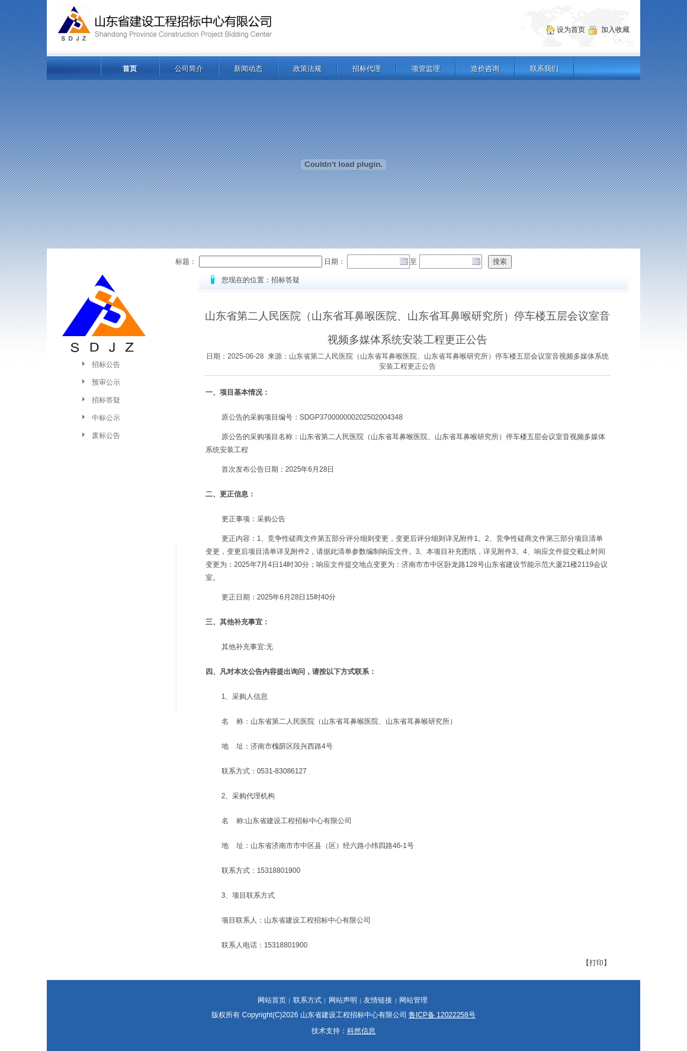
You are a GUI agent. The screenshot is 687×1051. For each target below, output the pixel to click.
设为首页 (572, 29)
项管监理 (426, 69)
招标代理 (366, 69)
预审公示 (106, 382)
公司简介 (189, 69)
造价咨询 (485, 69)
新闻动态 (248, 69)
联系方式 (307, 1000)
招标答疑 (106, 400)
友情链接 (378, 1000)
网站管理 (413, 1000)
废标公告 (106, 435)
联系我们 (544, 69)
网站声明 (343, 1000)
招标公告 (106, 364)
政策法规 (307, 69)
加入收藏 (616, 29)
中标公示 (106, 418)
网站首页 (272, 1000)
